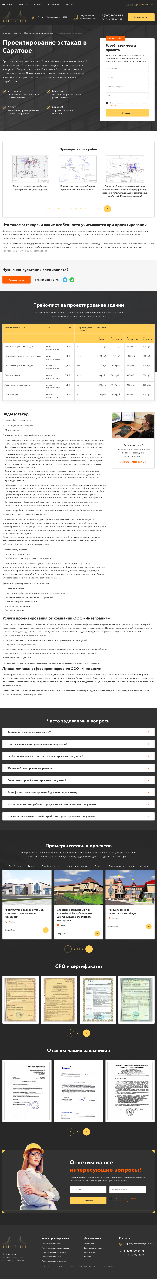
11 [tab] (81, 208)
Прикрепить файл (115, 96)
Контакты (70, 4)
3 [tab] (61, 208)
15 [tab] (90, 208)
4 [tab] (63, 208)
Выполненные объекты (94, 1248)
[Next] (107, 208)
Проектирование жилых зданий (55, 1248)
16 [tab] (93, 208)
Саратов (129, 4)
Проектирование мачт (51, 1256)
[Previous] (49, 208)
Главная (6, 33)
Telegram (65, 279)
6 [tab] (68, 208)
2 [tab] (58, 208)
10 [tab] (78, 208)
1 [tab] (56, 208)
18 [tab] (98, 208)
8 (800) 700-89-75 (112, 15)
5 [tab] (66, 208)
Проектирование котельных (54, 1252)
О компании (23, 4)
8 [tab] (73, 208)
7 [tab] (71, 208)
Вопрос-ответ (54, 4)
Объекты (38, 4)
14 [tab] (88, 208)
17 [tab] (95, 208)
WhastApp (71, 279)
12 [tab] (83, 208)
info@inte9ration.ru (147, 4)
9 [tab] (76, 208)
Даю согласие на (128, 104)
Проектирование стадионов (54, 1261)
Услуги (7, 4)
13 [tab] (85, 208)
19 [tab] (100, 208)
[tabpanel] (31, 173)
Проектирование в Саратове (38, 33)
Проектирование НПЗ (51, 1243)
